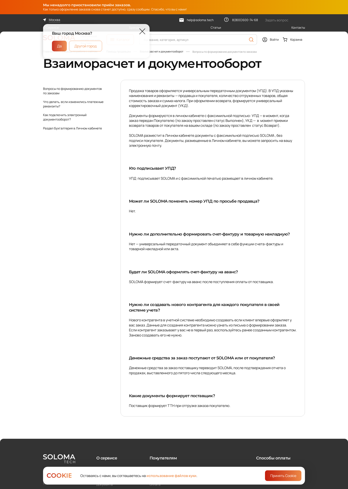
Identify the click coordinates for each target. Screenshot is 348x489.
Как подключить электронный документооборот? (65, 117)
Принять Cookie (283, 475)
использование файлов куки (171, 475)
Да (59, 46)
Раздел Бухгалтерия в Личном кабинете (72, 128)
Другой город (85, 46)
